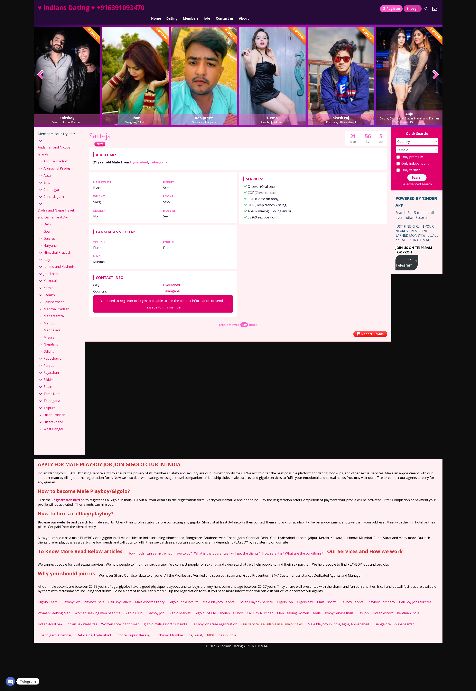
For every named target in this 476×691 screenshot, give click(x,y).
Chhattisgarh (54, 189)
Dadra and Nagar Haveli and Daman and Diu (56, 207)
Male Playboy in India (324, 617)
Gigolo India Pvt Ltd (183, 595)
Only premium (409, 150)
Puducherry (52, 351)
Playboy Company (381, 595)
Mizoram (50, 330)
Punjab (49, 358)
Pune (188, 628)
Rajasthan (51, 365)
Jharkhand (51, 266)
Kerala (48, 281)
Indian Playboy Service (256, 595)
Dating (172, 9)
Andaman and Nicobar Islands (55, 144)
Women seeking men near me (97, 606)
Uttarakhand (53, 415)
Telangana (159, 155)
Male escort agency (150, 595)
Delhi (48, 217)
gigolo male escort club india (165, 617)
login (142, 293)
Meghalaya (52, 323)
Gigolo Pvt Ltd (205, 606)
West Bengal (53, 422)
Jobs (207, 9)
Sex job (363, 606)
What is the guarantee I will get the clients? (227, 546)
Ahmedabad (360, 617)
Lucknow (161, 628)
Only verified (408, 163)
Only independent (412, 156)
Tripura (49, 401)
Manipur (50, 316)
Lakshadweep (54, 295)
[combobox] (416, 134)
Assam (49, 168)
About (244, 9)
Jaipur (133, 628)
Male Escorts (327, 595)
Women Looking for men (120, 617)
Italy (47, 252)
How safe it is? (273, 546)
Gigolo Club (133, 606)
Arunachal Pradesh (58, 161)
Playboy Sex (71, 595)
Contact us (225, 9)
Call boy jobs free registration (214, 617)
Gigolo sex (305, 595)
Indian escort (383, 606)
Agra (345, 617)
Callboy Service (352, 595)
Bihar (48, 175)
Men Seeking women (293, 606)
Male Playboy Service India (333, 606)
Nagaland (51, 337)
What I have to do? (178, 546)
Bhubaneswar (403, 617)
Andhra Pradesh (56, 154)
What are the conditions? (304, 546)
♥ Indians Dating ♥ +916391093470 (91, 7)
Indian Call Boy (231, 606)
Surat (198, 628)
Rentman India (408, 606)
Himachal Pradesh (57, 245)
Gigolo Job (285, 595)
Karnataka (51, 273)
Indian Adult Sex (50, 617)
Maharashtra (54, 309)
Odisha (49, 344)
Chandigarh (53, 182)
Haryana (50, 238)
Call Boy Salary (119, 595)
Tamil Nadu (52, 387)
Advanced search (417, 177)
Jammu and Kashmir (59, 259)
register (126, 293)
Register (391, 8)
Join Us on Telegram (407, 256)
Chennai (64, 628)
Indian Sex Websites (81, 617)
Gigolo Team (47, 595)
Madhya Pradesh (56, 302)
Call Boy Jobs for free (415, 595)
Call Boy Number (260, 606)
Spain (48, 379)
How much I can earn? (144, 546)
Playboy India (94, 595)
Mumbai (176, 628)
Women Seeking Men (54, 606)
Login (412, 8)
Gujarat (49, 231)
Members (190, 9)
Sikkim (49, 372)
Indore (121, 628)
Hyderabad (139, 155)
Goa (47, 224)
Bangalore (383, 617)
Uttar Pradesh (54, 408)
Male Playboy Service (219, 595)
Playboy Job (155, 606)
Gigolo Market (179, 606)
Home (156, 9)
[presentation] (40, 68)
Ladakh (49, 288)
